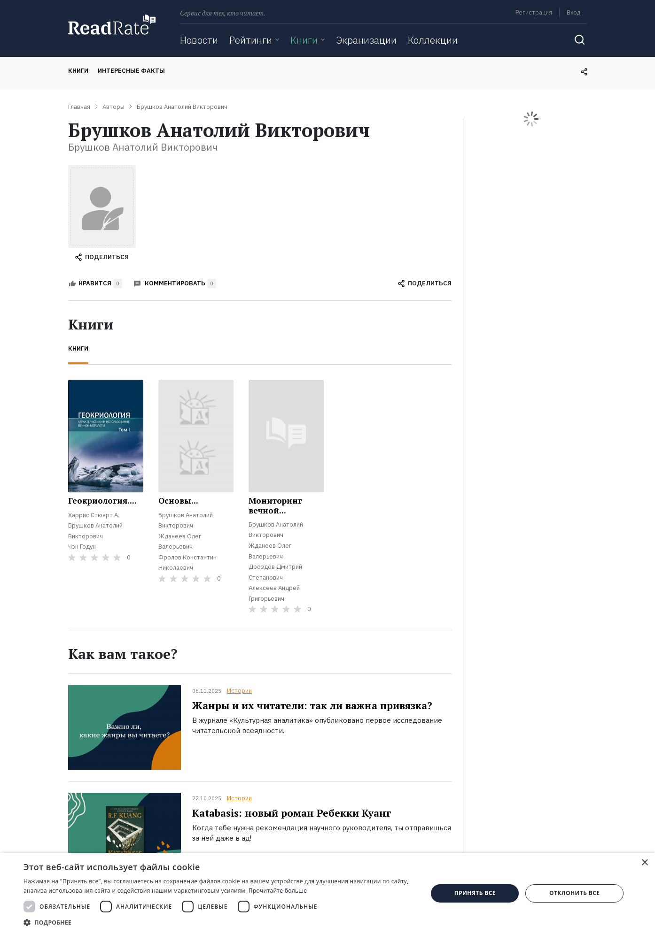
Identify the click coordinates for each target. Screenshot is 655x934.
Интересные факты (131, 71)
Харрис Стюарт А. (93, 515)
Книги (304, 39)
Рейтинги (250, 39)
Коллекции (433, 39)
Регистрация (533, 12)
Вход (573, 12)
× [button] (644, 862)
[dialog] (327, 893)
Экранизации (366, 39)
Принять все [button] (475, 893)
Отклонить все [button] (574, 893)
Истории (239, 691)
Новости (199, 39)
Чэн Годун (82, 547)
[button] (219, 922)
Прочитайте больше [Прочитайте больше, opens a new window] (278, 891)
